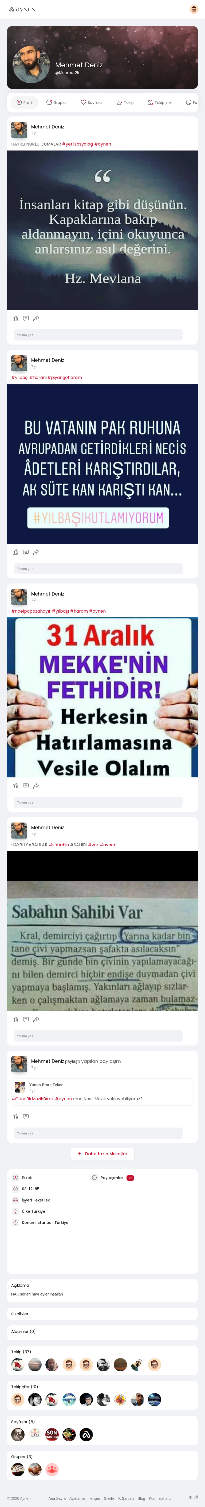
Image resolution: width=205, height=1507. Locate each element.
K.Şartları (126, 1498)
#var (93, 845)
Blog (141, 1498)
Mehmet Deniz (79, 65)
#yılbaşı (19, 377)
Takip (16, 1352)
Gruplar (18, 1457)
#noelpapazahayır (31, 611)
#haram (38, 377)
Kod (152, 1498)
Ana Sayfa (57, 1498)
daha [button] (165, 1498)
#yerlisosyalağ (77, 144)
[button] (194, 9)
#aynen (102, 144)
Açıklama (77, 1498)
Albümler (20, 1331)
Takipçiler (20, 1387)
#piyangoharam (64, 377)
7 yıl (34, 132)
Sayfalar (19, 1422)
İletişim (94, 1498)
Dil (193, 1497)
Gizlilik (109, 1498)
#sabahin (59, 845)
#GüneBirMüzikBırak (32, 1099)
